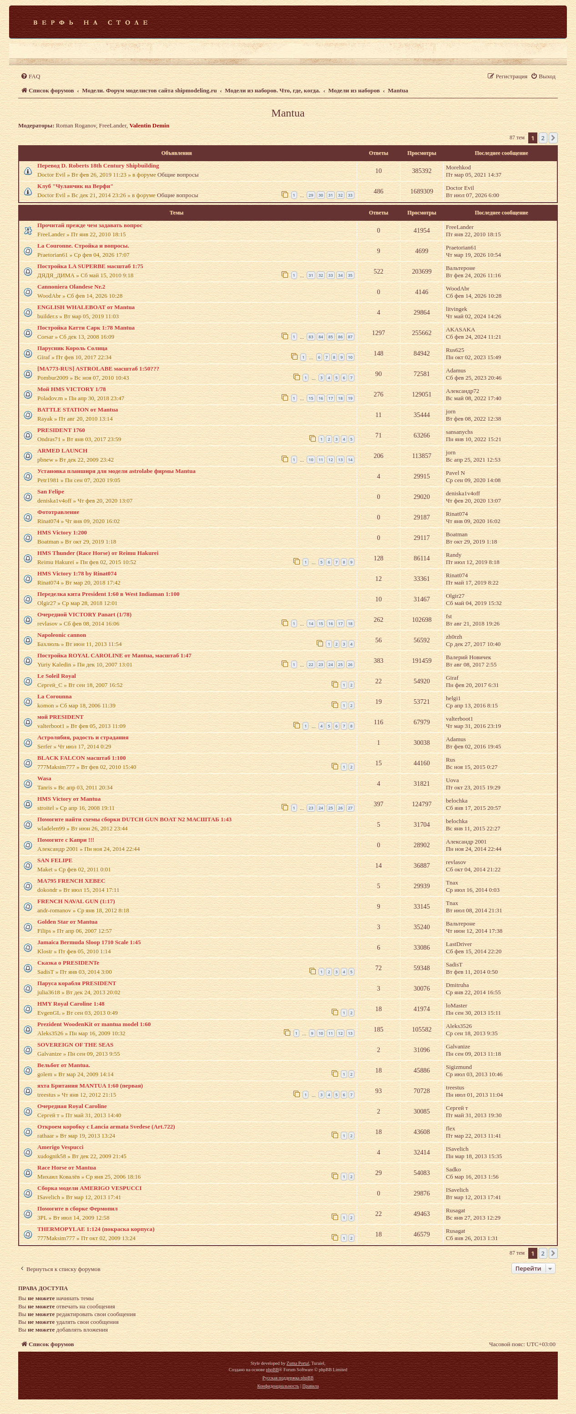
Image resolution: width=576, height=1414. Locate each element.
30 (320, 195)
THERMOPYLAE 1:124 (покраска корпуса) (96, 1229)
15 (310, 398)
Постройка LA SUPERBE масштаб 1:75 (90, 266)
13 (340, 460)
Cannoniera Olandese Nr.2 (71, 286)
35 (350, 275)
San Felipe (50, 491)
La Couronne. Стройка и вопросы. (83, 245)
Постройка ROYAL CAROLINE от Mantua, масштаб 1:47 (114, 655)
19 (350, 398)
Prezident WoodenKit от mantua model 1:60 (94, 1024)
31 (330, 195)
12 (330, 460)
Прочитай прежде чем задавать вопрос (89, 225)
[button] (553, 137)
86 (340, 337)
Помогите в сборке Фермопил (77, 1208)
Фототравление (58, 512)
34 (340, 275)
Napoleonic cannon (61, 634)
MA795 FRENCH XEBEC (71, 880)
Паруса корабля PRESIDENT (76, 983)
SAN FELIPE (54, 860)
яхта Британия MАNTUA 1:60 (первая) (90, 1085)
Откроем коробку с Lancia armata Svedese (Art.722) (106, 1126)
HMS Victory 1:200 (62, 532)
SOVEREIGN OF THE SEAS (75, 1044)
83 (310, 337)
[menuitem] (30, 76)
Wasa (44, 778)
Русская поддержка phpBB (288, 1377)
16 (320, 398)
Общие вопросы (178, 174)
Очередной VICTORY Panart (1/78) (84, 614)
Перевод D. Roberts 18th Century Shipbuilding (98, 165)
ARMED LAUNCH (62, 450)
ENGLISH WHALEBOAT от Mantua (86, 307)
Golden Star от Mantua (67, 921)
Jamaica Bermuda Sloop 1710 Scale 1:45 (89, 942)
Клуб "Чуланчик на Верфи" (75, 186)
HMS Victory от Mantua (69, 798)
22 (310, 664)
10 (350, 357)
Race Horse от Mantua (66, 1167)
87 (350, 337)
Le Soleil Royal (56, 675)
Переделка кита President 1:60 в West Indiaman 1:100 (108, 593)
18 (340, 398)
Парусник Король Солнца (72, 348)
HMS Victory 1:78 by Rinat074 (76, 573)
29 (310, 195)
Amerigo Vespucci (60, 1147)
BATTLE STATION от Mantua (77, 409)
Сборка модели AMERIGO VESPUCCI (89, 1188)
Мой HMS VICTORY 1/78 (71, 389)
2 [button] (543, 138)
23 (320, 664)
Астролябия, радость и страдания (83, 737)
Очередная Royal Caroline (72, 1106)
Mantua (287, 113)
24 (330, 664)
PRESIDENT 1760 (61, 430)
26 (350, 664)
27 (350, 808)
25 (340, 664)
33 (350, 195)
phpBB (272, 1369)
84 (320, 337)
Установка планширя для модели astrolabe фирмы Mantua (116, 471)
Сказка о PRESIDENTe (68, 962)
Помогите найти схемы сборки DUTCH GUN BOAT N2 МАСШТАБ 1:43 (134, 819)
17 (330, 398)
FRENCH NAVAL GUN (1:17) (76, 901)
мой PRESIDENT (60, 716)
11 (320, 460)
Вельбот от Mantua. (63, 1065)
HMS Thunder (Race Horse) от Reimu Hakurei (97, 552)
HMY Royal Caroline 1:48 (71, 1003)
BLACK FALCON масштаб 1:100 (81, 757)
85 (330, 337)
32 (340, 195)
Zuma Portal (298, 1363)
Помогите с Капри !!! (65, 839)
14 (350, 460)
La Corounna (54, 696)
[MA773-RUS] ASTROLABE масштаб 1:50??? (98, 368)
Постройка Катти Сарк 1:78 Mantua (86, 327)
